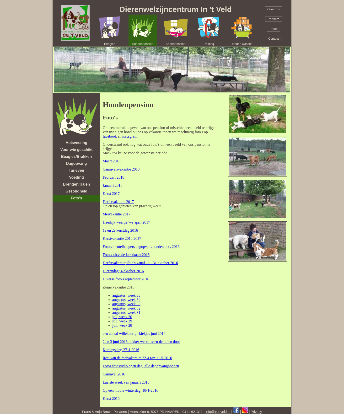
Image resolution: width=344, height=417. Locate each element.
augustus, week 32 (126, 308)
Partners (273, 19)
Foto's (76, 198)
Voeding (76, 177)
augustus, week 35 (126, 295)
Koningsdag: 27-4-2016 (121, 350)
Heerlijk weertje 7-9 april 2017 (126, 222)
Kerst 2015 (111, 398)
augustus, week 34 (126, 300)
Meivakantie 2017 (116, 214)
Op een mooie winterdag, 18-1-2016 (130, 390)
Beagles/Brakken (76, 157)
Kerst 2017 (111, 194)
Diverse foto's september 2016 (126, 279)
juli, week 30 (122, 317)
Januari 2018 (112, 185)
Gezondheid (76, 191)
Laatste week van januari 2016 (126, 382)
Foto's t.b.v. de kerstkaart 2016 (126, 255)
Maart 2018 (111, 161)
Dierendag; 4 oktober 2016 (123, 271)
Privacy (256, 412)
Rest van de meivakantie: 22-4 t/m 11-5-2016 (137, 358)
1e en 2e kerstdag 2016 (120, 230)
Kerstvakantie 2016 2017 (122, 238)
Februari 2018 (113, 177)
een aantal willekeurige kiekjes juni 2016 (134, 333)
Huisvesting (76, 143)
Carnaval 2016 (114, 374)
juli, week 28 (122, 325)
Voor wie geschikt (76, 150)
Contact (273, 38)
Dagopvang (76, 163)
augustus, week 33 (126, 304)
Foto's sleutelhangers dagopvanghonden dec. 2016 (141, 247)
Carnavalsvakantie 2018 (121, 169)
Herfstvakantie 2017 (118, 202)
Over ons (273, 9)
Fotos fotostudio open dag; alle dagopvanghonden (141, 366)
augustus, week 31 (126, 312)
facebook (110, 136)
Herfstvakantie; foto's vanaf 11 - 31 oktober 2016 (140, 263)
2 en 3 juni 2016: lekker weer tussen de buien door (141, 342)
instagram (129, 136)
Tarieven (76, 170)
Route (273, 29)
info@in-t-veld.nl (217, 412)
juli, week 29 (122, 321)
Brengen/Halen (76, 184)
